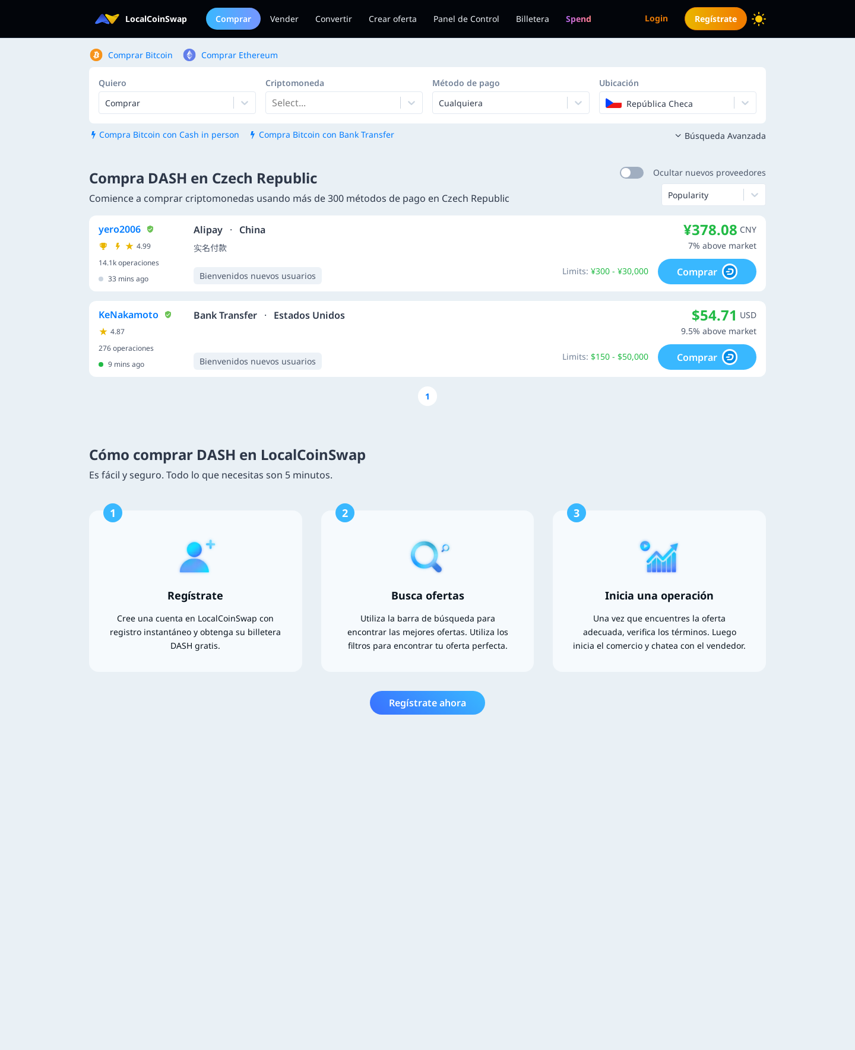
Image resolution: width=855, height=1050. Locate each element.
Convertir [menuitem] (333, 18)
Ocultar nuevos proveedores (709, 172)
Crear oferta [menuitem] (393, 18)
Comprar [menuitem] (233, 18)
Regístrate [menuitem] (716, 18)
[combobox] (273, 103)
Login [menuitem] (656, 18)
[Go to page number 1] (427, 396)
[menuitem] (578, 19)
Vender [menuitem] (284, 18)
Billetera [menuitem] (532, 18)
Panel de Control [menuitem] (466, 18)
